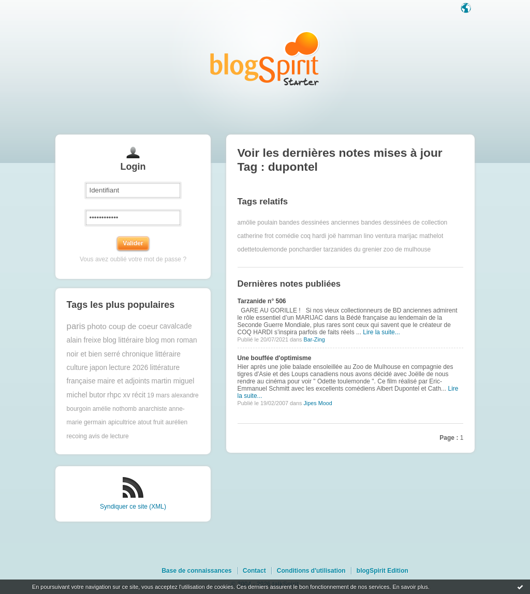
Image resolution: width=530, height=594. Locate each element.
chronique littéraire (151, 354)
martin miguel (173, 381)
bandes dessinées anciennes (319, 222)
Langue (467, 9)
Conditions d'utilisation (311, 570)
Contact (254, 570)
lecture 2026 (128, 368)
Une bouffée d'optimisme (275, 358)
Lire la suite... (381, 332)
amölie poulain (257, 222)
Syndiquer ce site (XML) (133, 506)
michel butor (86, 395)
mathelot (431, 236)
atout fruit (151, 422)
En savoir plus (410, 587)
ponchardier (305, 249)
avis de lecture (108, 436)
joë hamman (345, 236)
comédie (287, 236)
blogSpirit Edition (382, 570)
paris (76, 326)
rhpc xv (118, 395)
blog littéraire (123, 340)
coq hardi (313, 236)
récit (138, 395)
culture (77, 368)
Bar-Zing (314, 339)
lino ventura (380, 236)
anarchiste (152, 408)
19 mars (158, 395)
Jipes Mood (317, 403)
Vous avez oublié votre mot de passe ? (133, 259)
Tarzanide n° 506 (262, 301)
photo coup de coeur (122, 326)
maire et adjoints (123, 381)
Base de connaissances (196, 570)
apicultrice (122, 422)
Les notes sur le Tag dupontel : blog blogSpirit (265, 58)
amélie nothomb (115, 408)
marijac (408, 236)
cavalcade (175, 326)
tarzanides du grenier (352, 249)
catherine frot (256, 236)
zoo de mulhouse (407, 249)
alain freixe (84, 340)
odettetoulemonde (262, 249)
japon (98, 368)
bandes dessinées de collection (404, 222)
